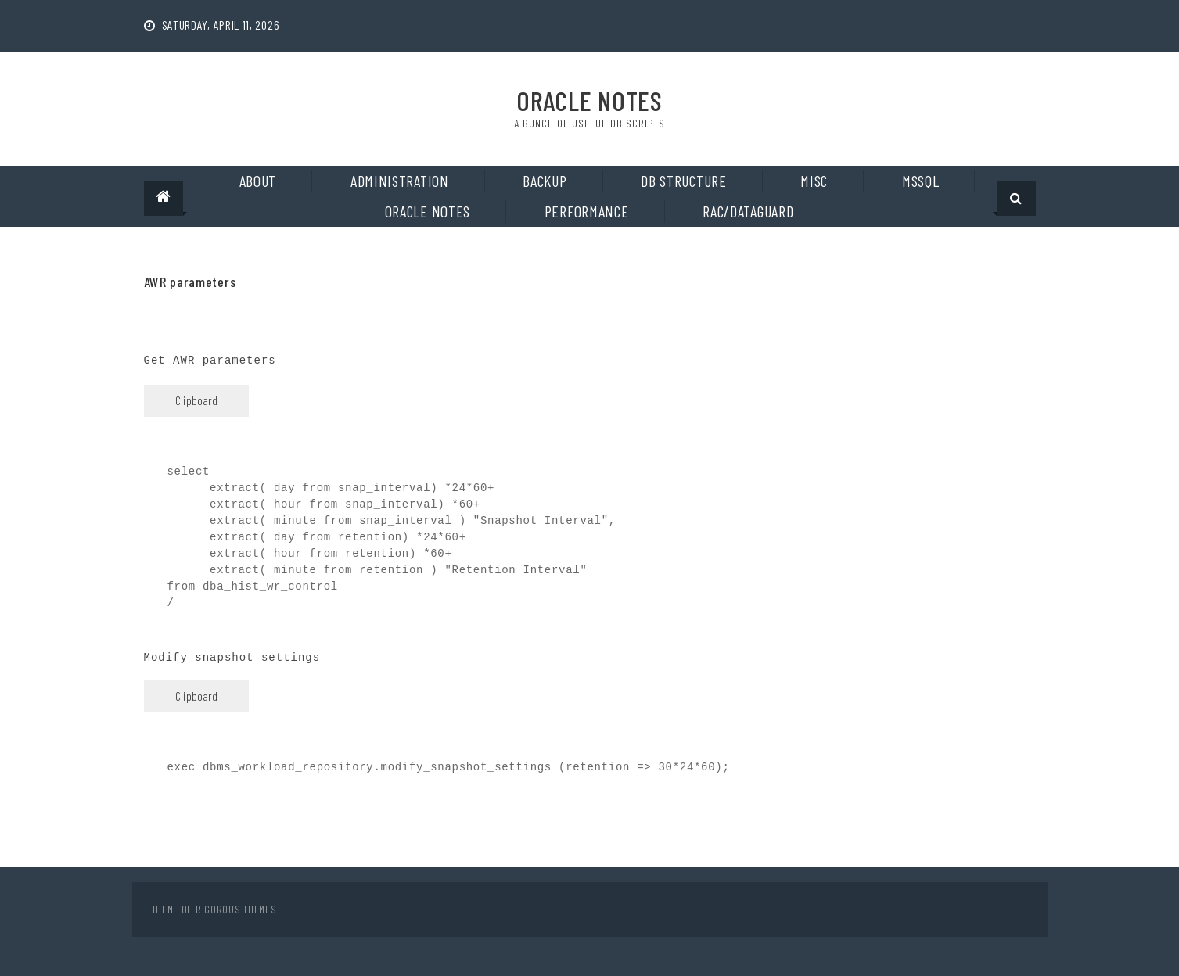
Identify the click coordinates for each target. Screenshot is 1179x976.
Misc (814, 180)
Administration (399, 180)
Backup (544, 180)
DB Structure (683, 180)
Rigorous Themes (236, 909)
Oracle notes (427, 211)
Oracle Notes (589, 100)
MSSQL (921, 180)
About (258, 180)
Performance (587, 211)
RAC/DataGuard (748, 211)
